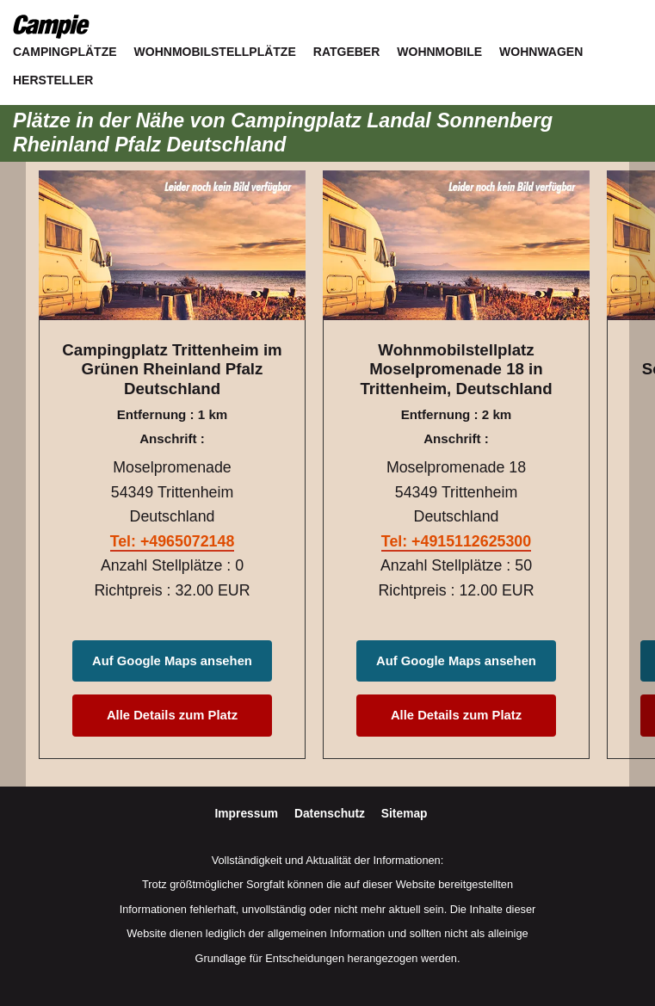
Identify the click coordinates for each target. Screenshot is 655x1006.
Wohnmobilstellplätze (215, 52)
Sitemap (404, 813)
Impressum (248, 813)
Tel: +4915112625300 (456, 541)
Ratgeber (346, 52)
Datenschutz (331, 813)
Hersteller (53, 80)
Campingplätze (65, 52)
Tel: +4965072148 (172, 541)
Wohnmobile (439, 52)
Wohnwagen (541, 52)
